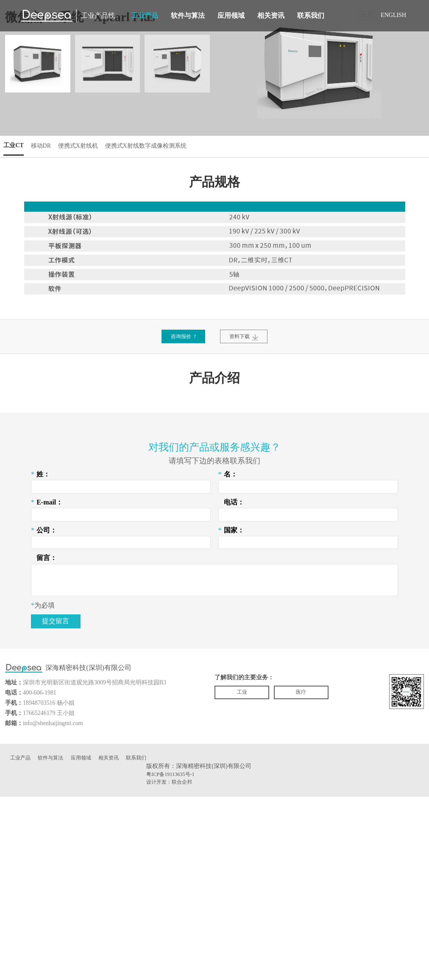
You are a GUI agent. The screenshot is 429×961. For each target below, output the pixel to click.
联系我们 (310, 15)
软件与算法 (188, 15)
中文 (367, 15)
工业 (246, 855)
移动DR (46, 161)
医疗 (313, 855)
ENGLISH (393, 15)
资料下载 (248, 353)
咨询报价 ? (179, 353)
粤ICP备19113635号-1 (173, 937)
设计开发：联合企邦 (173, 945)
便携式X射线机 (89, 161)
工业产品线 (98, 15)
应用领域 (231, 15)
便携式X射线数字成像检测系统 (166, 161)
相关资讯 (270, 15)
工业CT (15, 161)
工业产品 (144, 15)
